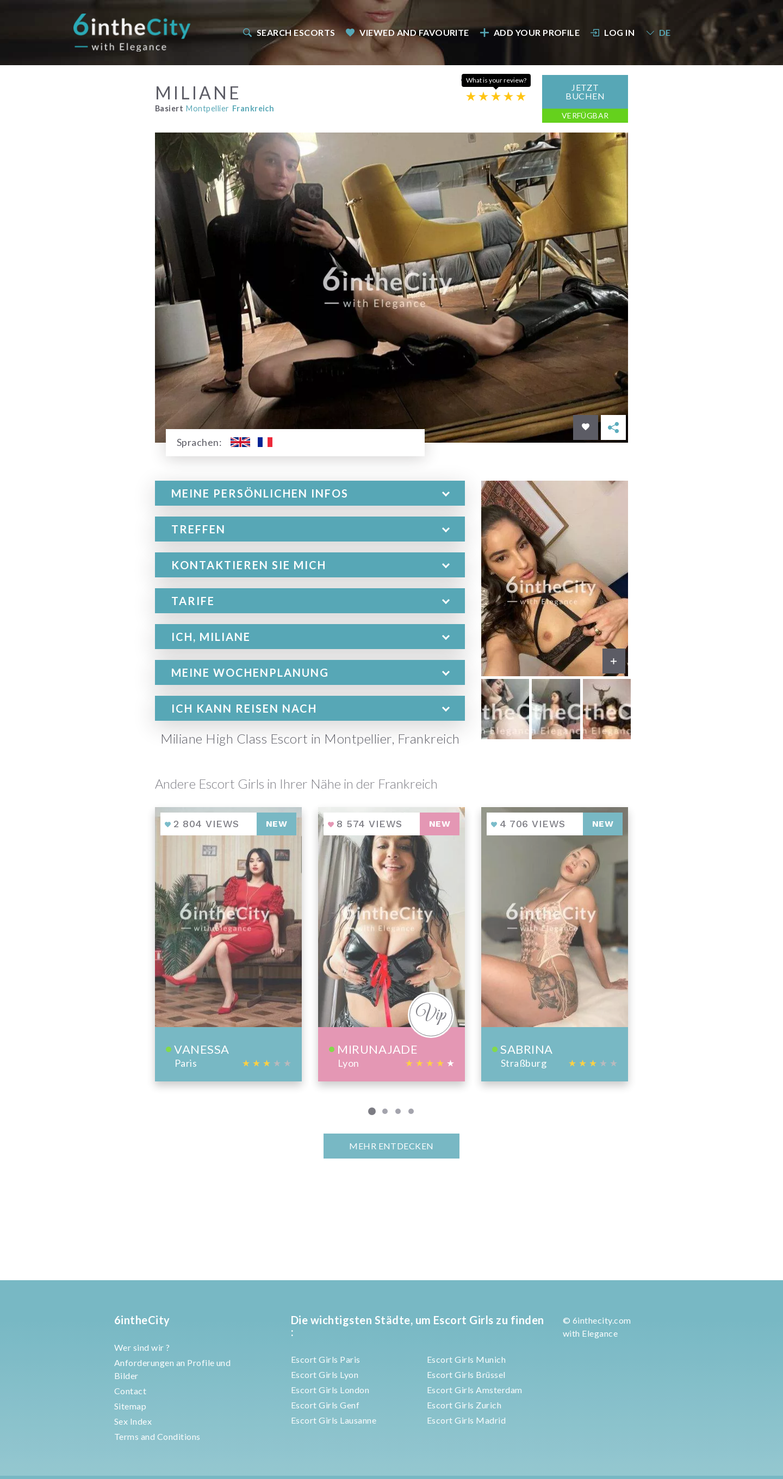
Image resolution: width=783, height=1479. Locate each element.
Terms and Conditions (157, 1436)
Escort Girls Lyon (324, 1374)
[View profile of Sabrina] (554, 943)
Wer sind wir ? (142, 1347)
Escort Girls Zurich (464, 1405)
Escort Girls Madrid (466, 1420)
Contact (130, 1391)
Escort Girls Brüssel (466, 1374)
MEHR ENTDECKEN (391, 1145)
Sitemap (130, 1406)
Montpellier (207, 107)
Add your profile (530, 32)
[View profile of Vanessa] (228, 943)
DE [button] (658, 32)
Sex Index (133, 1421)
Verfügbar (585, 114)
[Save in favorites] (585, 426)
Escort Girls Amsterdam (475, 1389)
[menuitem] (288, 32)
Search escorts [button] (289, 32)
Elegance (600, 1333)
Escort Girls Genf (325, 1405)
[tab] (310, 492)
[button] (310, 492)
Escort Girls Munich (466, 1359)
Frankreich (253, 107)
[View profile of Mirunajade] (391, 943)
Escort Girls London (330, 1389)
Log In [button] (613, 32)
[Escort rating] (496, 95)
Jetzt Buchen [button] (585, 90)
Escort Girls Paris (326, 1359)
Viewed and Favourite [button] (407, 32)
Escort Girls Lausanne (333, 1420)
